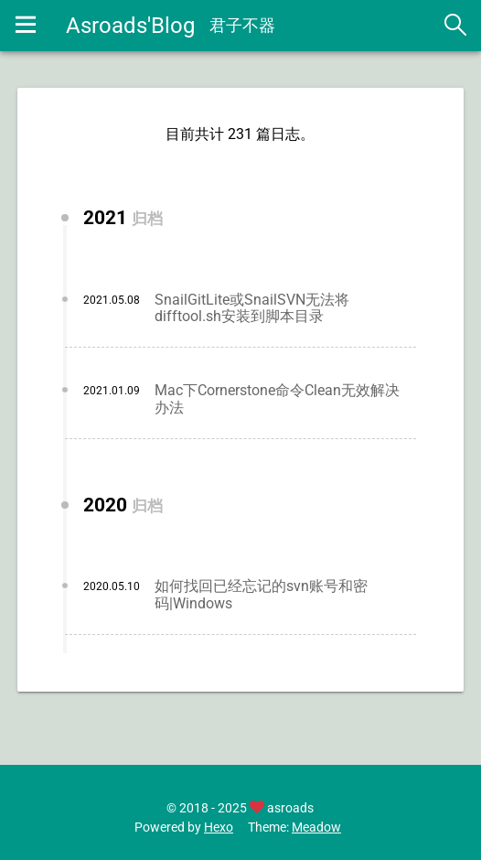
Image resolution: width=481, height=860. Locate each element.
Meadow (316, 827)
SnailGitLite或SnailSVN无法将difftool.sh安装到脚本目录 (252, 308)
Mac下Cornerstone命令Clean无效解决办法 (277, 398)
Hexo (218, 827)
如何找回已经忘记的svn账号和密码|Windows (261, 594)
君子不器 (242, 25)
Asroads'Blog (130, 25)
